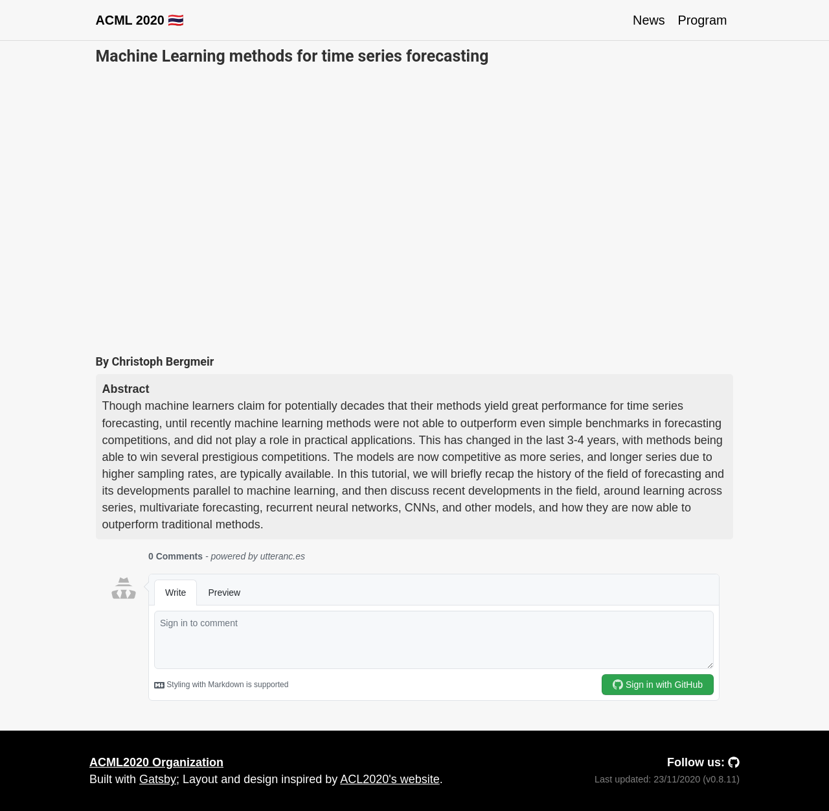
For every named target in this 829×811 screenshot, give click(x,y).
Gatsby (157, 779)
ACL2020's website (390, 779)
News (648, 20)
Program (702, 20)
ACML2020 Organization (156, 762)
